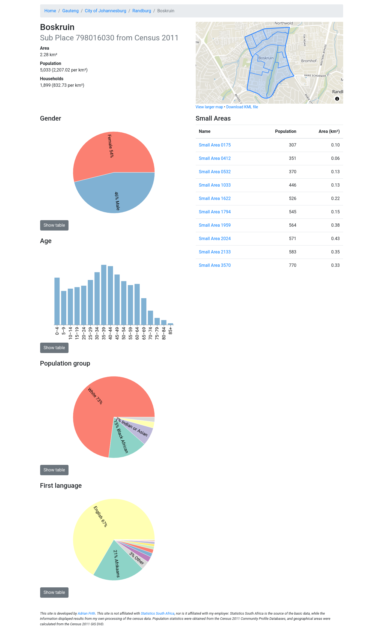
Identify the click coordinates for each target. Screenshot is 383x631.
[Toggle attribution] (337, 98)
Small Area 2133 (215, 252)
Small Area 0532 (215, 171)
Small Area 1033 (215, 185)
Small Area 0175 (215, 145)
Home (50, 10)
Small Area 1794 (215, 211)
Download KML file (242, 107)
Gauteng (70, 10)
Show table (54, 225)
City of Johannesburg (105, 10)
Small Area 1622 (215, 198)
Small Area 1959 (215, 225)
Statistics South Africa (157, 613)
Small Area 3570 (215, 265)
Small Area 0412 (215, 158)
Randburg (141, 10)
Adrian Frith (86, 613)
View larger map (209, 107)
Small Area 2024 (215, 238)
